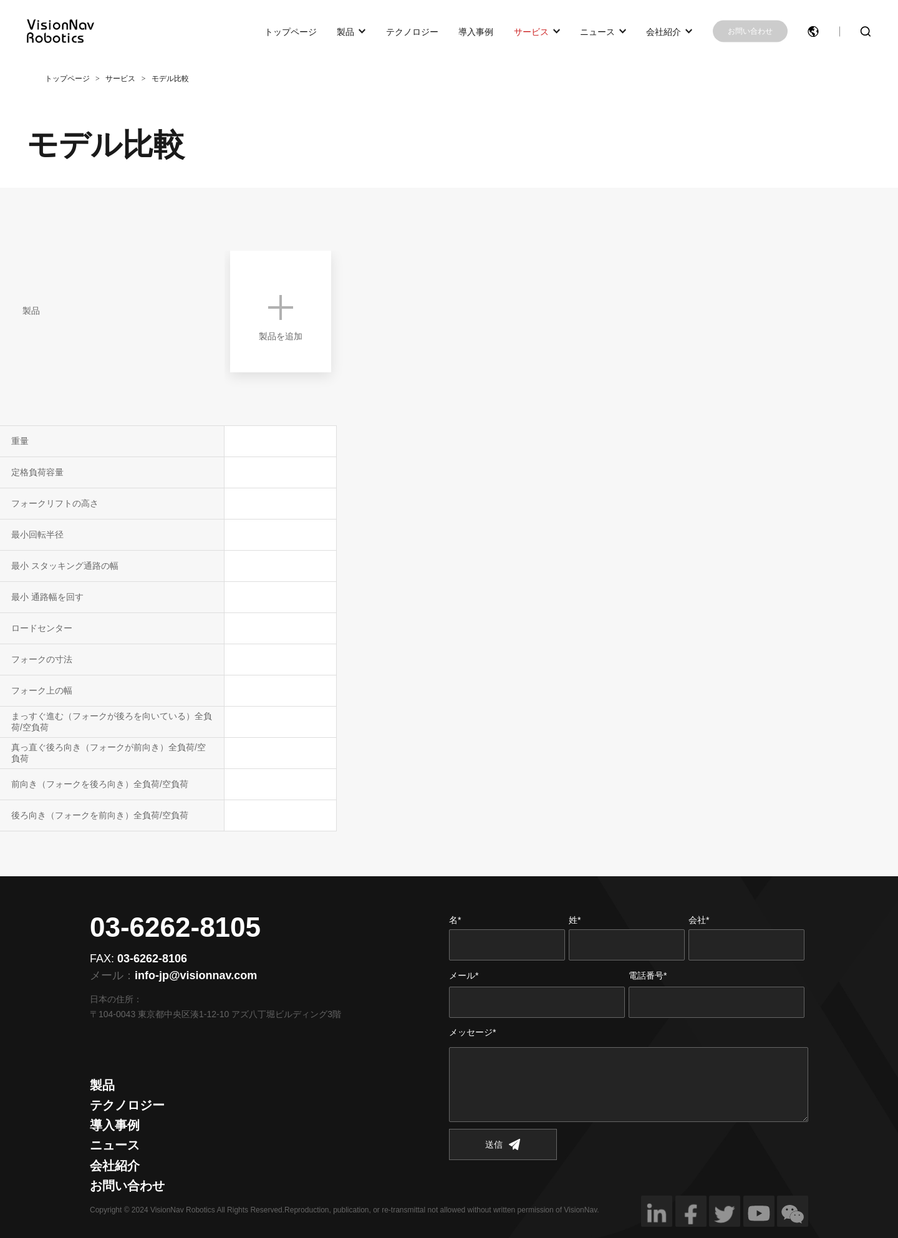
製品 (345, 31)
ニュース (597, 31)
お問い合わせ (750, 31)
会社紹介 (663, 31)
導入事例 (475, 31)
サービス (531, 31)
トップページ (290, 31)
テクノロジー (412, 31)
